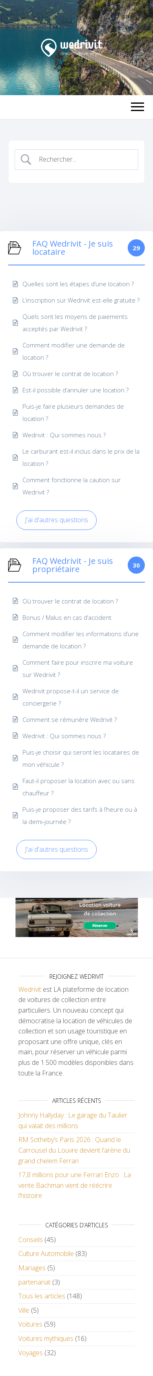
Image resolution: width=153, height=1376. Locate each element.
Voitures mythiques (45, 1338)
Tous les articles (41, 1295)
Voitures (30, 1324)
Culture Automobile (46, 1253)
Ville (23, 1310)
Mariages (32, 1267)
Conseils (30, 1239)
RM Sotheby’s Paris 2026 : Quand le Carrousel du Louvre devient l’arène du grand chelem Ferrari (74, 1150)
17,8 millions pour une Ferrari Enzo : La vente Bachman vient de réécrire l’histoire (74, 1185)
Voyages (30, 1352)
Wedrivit (29, 989)
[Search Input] (83, 159)
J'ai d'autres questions (56, 519)
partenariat (34, 1282)
